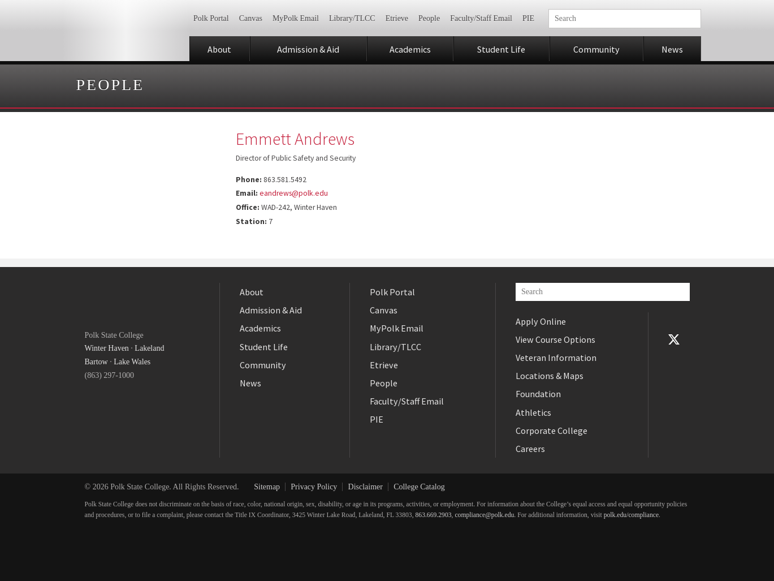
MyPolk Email (296, 18)
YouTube (674, 357)
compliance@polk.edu (484, 515)
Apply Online (541, 321)
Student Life (501, 49)
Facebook (674, 321)
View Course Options (555, 339)
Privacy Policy (314, 487)
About (219, 49)
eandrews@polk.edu (294, 193)
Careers (530, 448)
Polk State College (125, 30)
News (672, 49)
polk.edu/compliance (631, 515)
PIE (528, 18)
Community (596, 49)
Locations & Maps (549, 375)
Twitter (674, 339)
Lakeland (149, 348)
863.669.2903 (433, 515)
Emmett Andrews (295, 138)
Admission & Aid (308, 49)
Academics (410, 49)
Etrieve (397, 18)
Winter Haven (107, 348)
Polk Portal (211, 18)
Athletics (533, 412)
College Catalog (419, 487)
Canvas (250, 18)
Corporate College (551, 430)
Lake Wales (132, 362)
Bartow (96, 362)
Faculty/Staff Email (481, 18)
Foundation (538, 393)
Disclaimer (365, 487)
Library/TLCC (352, 18)
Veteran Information (556, 357)
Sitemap (267, 487)
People (429, 18)
